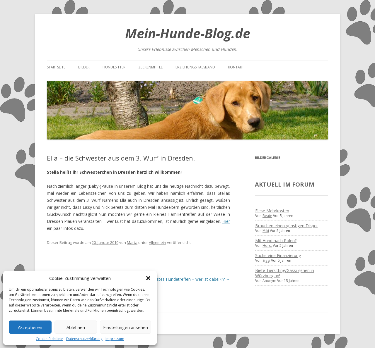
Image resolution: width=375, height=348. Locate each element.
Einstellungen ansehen (125, 327)
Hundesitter (114, 67)
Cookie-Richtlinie (49, 338)
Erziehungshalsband (195, 67)
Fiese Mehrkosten (272, 210)
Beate (267, 215)
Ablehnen (76, 327)
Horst (267, 245)
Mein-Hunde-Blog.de (187, 33)
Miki (265, 230)
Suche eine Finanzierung (278, 255)
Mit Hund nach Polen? (275, 240)
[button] (148, 278)
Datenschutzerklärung (84, 338)
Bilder (84, 67)
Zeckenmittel (150, 67)
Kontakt (236, 67)
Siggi (266, 260)
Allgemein (157, 242)
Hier (226, 221)
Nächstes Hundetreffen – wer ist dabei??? (188, 279)
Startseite (56, 67)
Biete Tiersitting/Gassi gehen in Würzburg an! (284, 273)
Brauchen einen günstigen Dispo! (286, 225)
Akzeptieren (30, 327)
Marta (132, 242)
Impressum (114, 338)
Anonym (269, 280)
